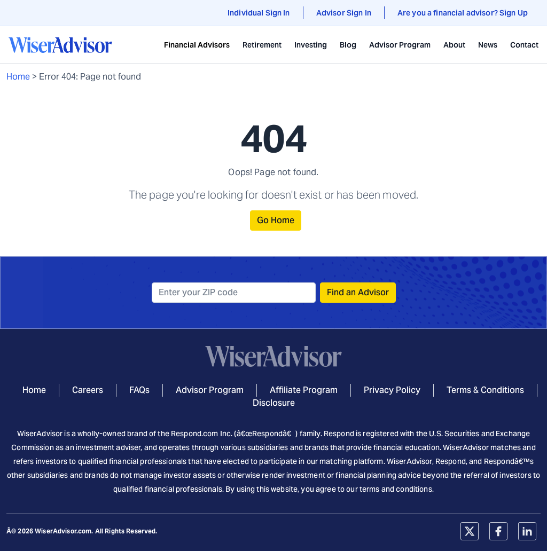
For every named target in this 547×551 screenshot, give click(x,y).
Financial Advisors (197, 45)
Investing (310, 45)
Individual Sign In (259, 13)
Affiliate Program (304, 390)
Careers (87, 390)
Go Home (275, 220)
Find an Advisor (358, 292)
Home (18, 76)
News (487, 45)
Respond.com (194, 433)
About (454, 45)
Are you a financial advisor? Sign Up (462, 13)
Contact (524, 45)
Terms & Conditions (485, 390)
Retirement (262, 45)
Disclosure (274, 402)
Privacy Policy (392, 390)
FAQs (139, 390)
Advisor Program (400, 45)
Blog (348, 45)
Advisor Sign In (343, 13)
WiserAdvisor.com (63, 531)
